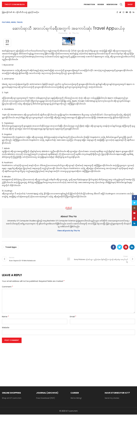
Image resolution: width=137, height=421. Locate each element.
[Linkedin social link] (133, 17)
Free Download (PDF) (45, 404)
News (13, 27)
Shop (130, 7)
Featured (6, 27)
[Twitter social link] (120, 17)
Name (5, 323)
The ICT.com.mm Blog (15, 7)
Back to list (68, 264)
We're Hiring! (76, 404)
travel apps (11, 251)
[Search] (121, 6)
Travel (20, 27)
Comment (7, 293)
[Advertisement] (68, 368)
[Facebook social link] (117, 17)
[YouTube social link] (127, 17)
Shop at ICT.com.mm (11, 404)
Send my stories (112, 404)
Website (5, 334)
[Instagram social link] (123, 17)
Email (73, 323)
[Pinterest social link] (130, 17)
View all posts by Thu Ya (68, 235)
